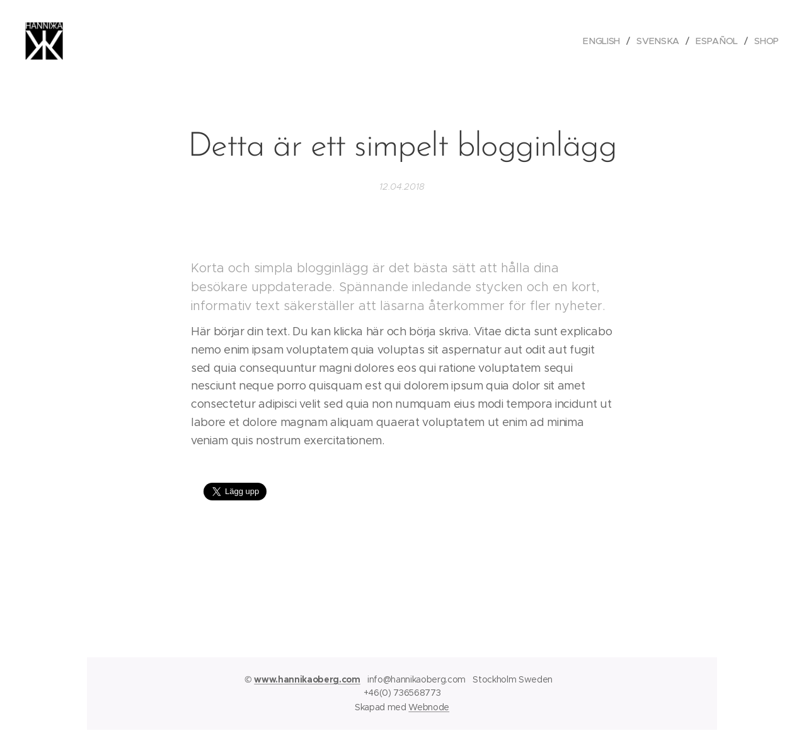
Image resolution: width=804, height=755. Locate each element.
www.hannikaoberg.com (307, 679)
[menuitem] (605, 41)
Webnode (428, 707)
